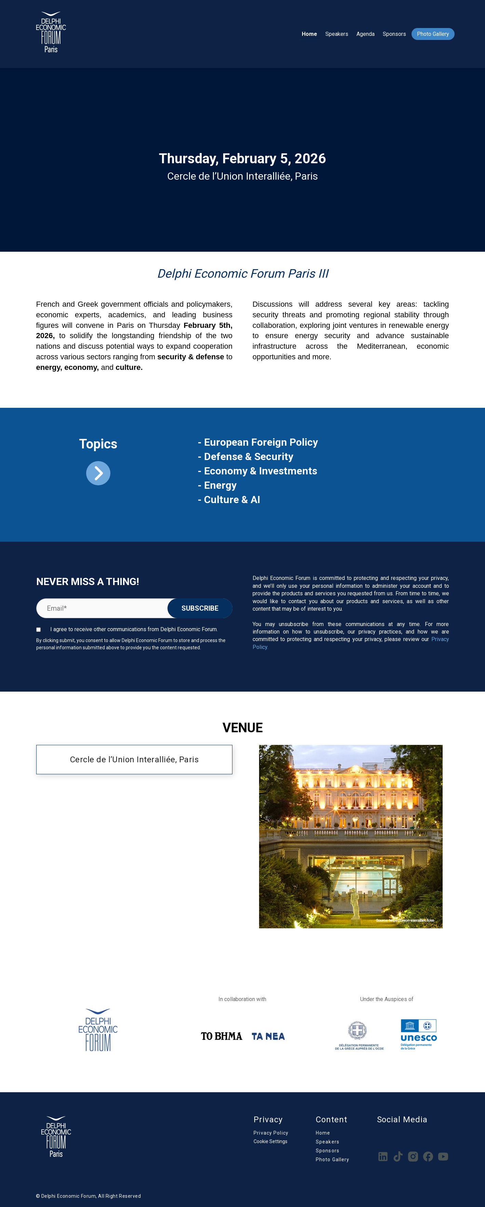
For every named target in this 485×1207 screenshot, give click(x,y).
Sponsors (394, 34)
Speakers (336, 34)
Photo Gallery (433, 34)
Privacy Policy (271, 1133)
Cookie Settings (270, 1141)
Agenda (365, 34)
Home (309, 34)
